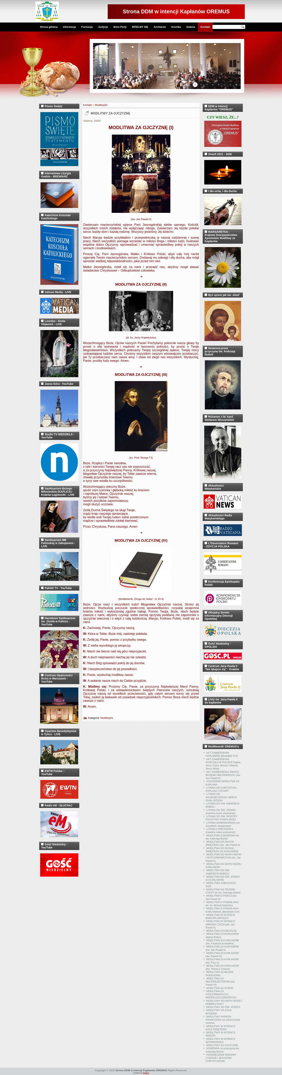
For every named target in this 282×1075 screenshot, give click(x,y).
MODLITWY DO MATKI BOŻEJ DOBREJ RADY (224, 1002)
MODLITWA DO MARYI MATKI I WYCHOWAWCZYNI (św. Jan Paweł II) (223, 857)
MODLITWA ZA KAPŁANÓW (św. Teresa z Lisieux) (222, 967)
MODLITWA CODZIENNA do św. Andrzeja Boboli (222, 837)
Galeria (190, 26)
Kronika (176, 26)
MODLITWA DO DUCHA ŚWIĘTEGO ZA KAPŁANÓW (222, 850)
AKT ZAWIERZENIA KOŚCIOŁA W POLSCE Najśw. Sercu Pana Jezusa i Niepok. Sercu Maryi (223, 764)
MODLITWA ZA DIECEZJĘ (221, 930)
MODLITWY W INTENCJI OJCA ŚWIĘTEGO (220, 1028)
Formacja (87, 26)
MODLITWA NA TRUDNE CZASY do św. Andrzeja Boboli (223, 891)
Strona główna (49, 26)
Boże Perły (120, 26)
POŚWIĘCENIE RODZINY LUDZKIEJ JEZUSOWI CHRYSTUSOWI (221, 1058)
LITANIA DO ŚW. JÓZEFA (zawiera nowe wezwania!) (221, 812)
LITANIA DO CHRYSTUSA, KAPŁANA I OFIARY (221, 789)
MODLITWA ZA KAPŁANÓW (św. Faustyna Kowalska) (222, 942)
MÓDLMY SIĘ (140, 26)
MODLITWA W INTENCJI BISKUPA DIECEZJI (220, 916)
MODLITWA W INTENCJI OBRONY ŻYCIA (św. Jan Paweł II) (220, 924)
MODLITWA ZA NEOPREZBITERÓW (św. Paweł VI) (220, 981)
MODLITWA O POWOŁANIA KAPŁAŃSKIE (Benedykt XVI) (222, 910)
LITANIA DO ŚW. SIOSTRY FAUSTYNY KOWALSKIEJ (221, 818)
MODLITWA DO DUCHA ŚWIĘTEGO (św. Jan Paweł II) (223, 843)
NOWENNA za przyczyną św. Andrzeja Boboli (223, 1050)
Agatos (146, 1073)
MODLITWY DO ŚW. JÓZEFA (223, 1007)
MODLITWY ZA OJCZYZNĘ (110, 113)
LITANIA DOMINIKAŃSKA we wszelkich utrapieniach (223, 824)
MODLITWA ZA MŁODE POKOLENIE (219, 974)
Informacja (69, 26)
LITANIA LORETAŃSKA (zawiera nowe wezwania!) (220, 831)
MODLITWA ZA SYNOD (219, 988)
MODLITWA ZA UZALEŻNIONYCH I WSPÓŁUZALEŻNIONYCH (221, 994)
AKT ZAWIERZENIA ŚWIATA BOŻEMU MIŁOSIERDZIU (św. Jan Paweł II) (223, 775)
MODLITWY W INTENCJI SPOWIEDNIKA (220, 1040)
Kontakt (205, 26)
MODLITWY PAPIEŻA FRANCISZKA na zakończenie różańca (223, 1020)
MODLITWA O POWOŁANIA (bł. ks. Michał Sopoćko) (222, 904)
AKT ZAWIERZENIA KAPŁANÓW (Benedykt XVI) (222, 754)
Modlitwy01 (101, 104)
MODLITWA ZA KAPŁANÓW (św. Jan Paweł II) (222, 948)
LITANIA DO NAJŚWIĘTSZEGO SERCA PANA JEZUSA (221, 797)
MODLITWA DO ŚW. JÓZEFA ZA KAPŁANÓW (223, 878)
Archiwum (160, 26)
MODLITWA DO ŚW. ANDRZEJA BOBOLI (218, 872)
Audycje (103, 26)
